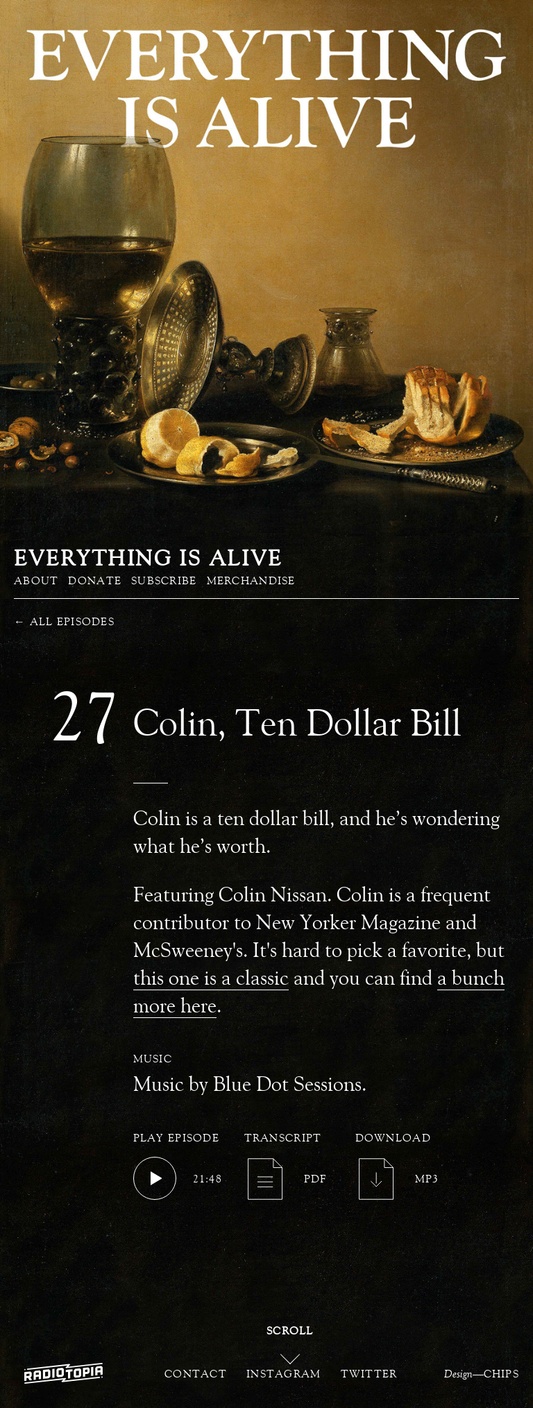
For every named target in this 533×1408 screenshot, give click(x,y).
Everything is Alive (148, 558)
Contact (195, 1373)
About (36, 580)
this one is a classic (211, 977)
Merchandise (251, 580)
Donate (94, 580)
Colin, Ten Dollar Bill (297, 722)
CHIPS (501, 1373)
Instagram (283, 1373)
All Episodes (64, 621)
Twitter (369, 1373)
